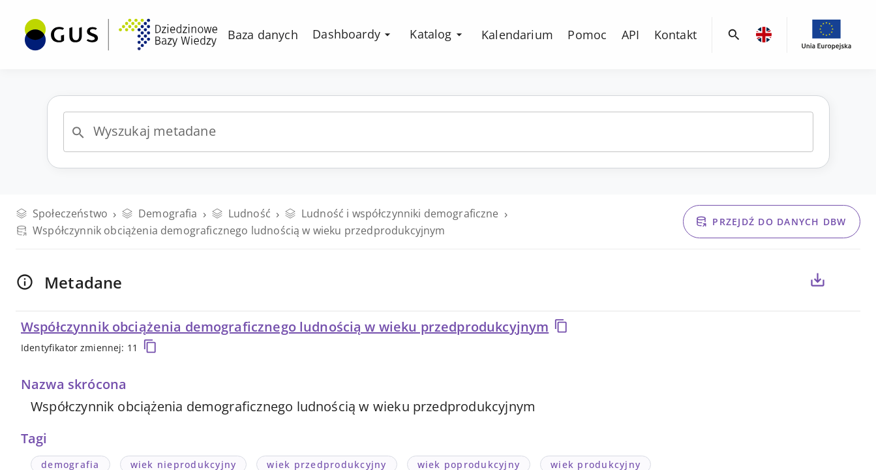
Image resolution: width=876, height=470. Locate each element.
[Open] (78, 132)
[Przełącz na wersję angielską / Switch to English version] (763, 34)
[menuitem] (121, 33)
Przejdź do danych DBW (770, 221)
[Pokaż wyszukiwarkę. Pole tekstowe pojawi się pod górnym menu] (734, 35)
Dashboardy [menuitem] (353, 34)
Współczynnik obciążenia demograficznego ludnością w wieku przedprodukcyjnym (295, 327)
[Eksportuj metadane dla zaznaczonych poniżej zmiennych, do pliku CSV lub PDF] (817, 280)
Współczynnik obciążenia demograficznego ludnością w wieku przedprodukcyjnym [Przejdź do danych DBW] (231, 230)
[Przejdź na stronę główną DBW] (121, 34)
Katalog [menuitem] (437, 34)
